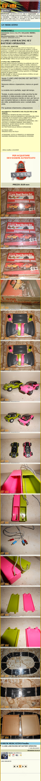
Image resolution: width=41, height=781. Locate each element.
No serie (29, 36)
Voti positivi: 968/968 (28, 33)
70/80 (20, 36)
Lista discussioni (34, 748)
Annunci (3, 34)
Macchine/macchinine (8, 36)
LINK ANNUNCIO (6, 761)
